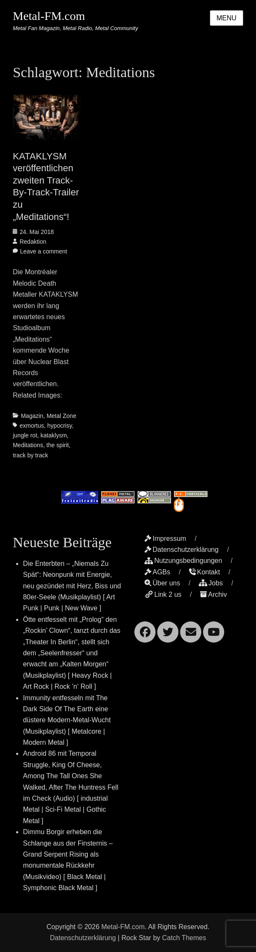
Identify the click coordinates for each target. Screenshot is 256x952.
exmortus (31, 425)
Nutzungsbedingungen (183, 560)
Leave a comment (43, 251)
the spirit (58, 445)
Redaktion (32, 241)
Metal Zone (61, 415)
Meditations (28, 445)
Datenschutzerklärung (182, 549)
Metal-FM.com (49, 15)
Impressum (165, 538)
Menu (227, 18)
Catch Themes (184, 937)
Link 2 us (163, 594)
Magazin (32, 415)
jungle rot (25, 435)
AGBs (157, 572)
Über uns (162, 583)
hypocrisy (59, 425)
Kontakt (204, 572)
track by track (30, 455)
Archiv (213, 594)
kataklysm (54, 435)
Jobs (211, 583)
